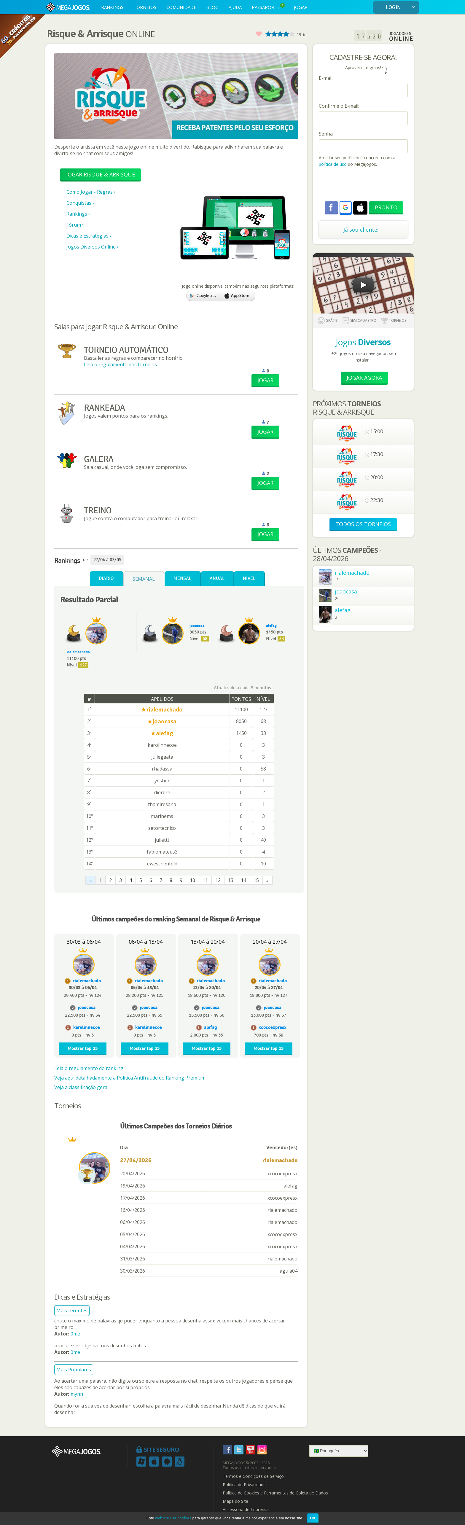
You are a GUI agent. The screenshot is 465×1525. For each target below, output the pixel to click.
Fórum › (75, 225)
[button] (345, 207)
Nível (249, 578)
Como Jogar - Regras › (90, 192)
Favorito (258, 34)
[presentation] (364, 185)
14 (243, 880)
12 (218, 880)
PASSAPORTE (268, 6)
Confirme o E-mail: (339, 106)
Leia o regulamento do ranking (88, 1068)
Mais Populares (73, 1369)
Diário (106, 578)
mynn (77, 1394)
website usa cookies (173, 1518)
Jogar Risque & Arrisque (100, 174)
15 (256, 880)
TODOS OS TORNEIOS (363, 524)
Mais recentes (71, 1310)
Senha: (326, 133)
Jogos (363, 342)
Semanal (144, 579)
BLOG (212, 7)
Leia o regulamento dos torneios (120, 364)
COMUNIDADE (181, 7)
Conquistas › (80, 203)
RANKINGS (112, 7)
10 (192, 880)
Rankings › (78, 214)
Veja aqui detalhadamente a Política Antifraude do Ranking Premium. (130, 1077)
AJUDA (235, 7)
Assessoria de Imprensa (246, 1509)
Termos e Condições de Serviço (253, 1476)
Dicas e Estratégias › (88, 236)
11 (205, 880)
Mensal (182, 578)
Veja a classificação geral (81, 1087)
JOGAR (301, 7)
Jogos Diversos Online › (92, 246)
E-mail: (326, 78)
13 (230, 880)
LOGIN (402, 7)
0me (75, 1333)
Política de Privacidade (244, 1484)
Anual (217, 578)
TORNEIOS (144, 7)
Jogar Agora (364, 377)
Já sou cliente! (360, 229)
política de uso (333, 164)
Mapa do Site (235, 1501)
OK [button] (313, 1518)
